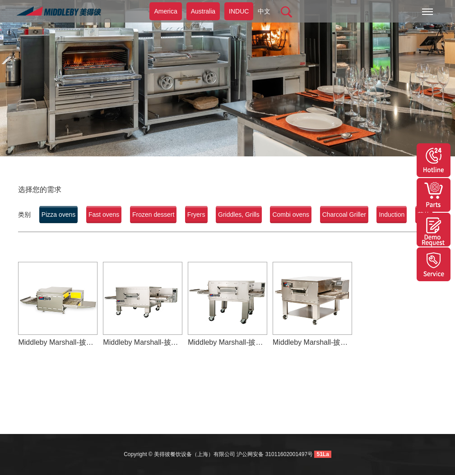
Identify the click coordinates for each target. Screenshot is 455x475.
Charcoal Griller (344, 214)
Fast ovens (103, 214)
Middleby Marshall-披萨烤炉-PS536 (142, 342)
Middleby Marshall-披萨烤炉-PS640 (312, 342)
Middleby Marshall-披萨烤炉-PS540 (227, 342)
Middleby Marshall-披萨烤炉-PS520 (58, 342)
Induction (391, 214)
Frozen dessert (153, 214)
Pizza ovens (58, 214)
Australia (203, 11)
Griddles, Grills (239, 214)
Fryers (196, 214)
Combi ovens (290, 214)
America (165, 11)
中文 (264, 11)
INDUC (239, 11)
